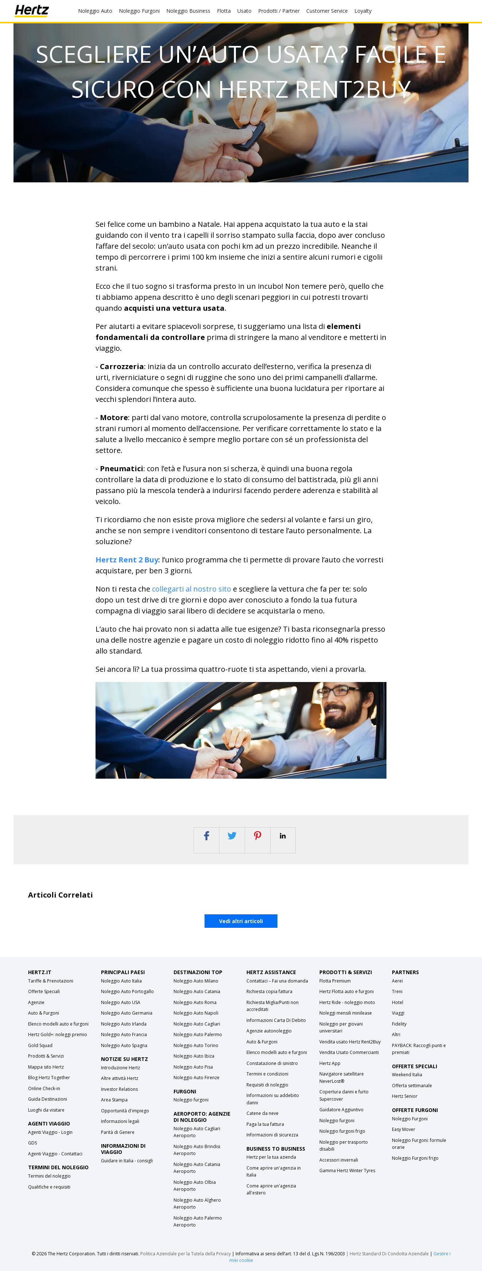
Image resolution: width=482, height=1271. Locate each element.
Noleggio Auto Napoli (196, 1013)
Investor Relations (119, 1089)
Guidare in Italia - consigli (127, 1161)
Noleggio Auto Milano (196, 981)
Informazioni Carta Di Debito (276, 1020)
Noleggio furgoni (191, 1100)
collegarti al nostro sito (191, 589)
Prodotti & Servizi (46, 1056)
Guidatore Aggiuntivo (341, 1110)
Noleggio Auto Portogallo (127, 991)
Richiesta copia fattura (269, 991)
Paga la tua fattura (265, 1124)
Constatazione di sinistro (272, 1063)
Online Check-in (44, 1088)
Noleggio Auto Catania (197, 991)
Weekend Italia (407, 1075)
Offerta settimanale (412, 1085)
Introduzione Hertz (120, 1068)
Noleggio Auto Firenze (196, 1077)
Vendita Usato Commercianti (349, 1052)
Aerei (397, 981)
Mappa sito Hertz (46, 1067)
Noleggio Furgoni (410, 1119)
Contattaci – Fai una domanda (277, 981)
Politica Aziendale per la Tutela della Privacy (185, 1254)
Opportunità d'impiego (125, 1111)
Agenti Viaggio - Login (50, 1132)
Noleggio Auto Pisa (193, 1067)
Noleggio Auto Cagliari (197, 1024)
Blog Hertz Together (49, 1077)
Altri (396, 1034)
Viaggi (398, 1013)
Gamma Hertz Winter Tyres (347, 1170)
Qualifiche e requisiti (49, 1187)
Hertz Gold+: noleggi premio (57, 1034)
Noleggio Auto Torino (196, 1045)
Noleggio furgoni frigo (342, 1131)
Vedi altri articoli (241, 921)
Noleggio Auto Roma (195, 1002)
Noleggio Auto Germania (126, 1013)
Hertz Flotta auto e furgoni (346, 991)
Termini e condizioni (267, 1074)
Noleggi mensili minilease (345, 1013)
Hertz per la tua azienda (271, 1157)
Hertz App (330, 1063)
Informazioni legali (120, 1121)
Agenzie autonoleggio (269, 1031)
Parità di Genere (118, 1132)
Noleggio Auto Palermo (198, 1034)
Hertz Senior (404, 1096)
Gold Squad (40, 1045)
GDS (32, 1143)
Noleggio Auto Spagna (124, 1045)
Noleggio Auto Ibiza (194, 1056)
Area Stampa (114, 1100)
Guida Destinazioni (47, 1099)
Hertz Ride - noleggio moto (347, 1002)
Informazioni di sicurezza (272, 1135)
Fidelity (399, 1024)
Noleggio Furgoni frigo (415, 1158)
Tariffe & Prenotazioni (50, 981)
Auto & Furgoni (43, 1013)
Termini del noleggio (49, 1176)
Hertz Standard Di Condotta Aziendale (390, 1254)
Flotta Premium (335, 981)
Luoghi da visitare (46, 1110)
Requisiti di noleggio (267, 1085)
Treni (397, 991)
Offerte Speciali (44, 991)
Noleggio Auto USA (120, 1002)
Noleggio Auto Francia (124, 1034)
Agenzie (36, 1002)
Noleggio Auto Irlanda (124, 1024)
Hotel (397, 1002)
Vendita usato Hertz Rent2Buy (350, 1042)
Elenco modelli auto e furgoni (58, 1024)
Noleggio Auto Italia (121, 981)
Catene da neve (262, 1113)
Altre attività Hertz (119, 1078)
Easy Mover (403, 1129)
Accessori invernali (338, 1160)
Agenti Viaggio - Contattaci (55, 1154)
